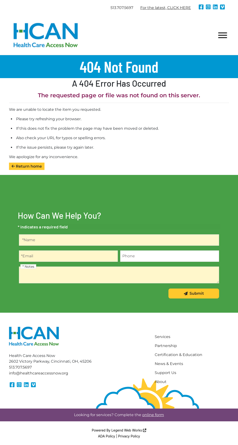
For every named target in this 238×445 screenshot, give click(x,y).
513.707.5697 (121, 7)
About (161, 381)
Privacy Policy (129, 436)
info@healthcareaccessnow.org (38, 373)
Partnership (166, 345)
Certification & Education (178, 354)
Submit (194, 293)
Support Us (165, 372)
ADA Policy (106, 436)
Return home (27, 166)
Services (162, 336)
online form (153, 415)
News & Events (169, 363)
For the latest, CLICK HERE (165, 7)
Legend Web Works (128, 430)
